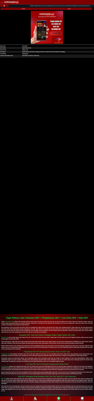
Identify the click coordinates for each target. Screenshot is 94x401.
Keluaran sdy (4, 337)
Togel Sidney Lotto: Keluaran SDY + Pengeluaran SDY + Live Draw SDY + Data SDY (46, 394)
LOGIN (69, 8)
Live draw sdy (4, 366)
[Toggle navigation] (2, 3)
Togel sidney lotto (9, 321)
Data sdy (3, 378)
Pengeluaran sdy (5, 354)
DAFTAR (23, 8)
